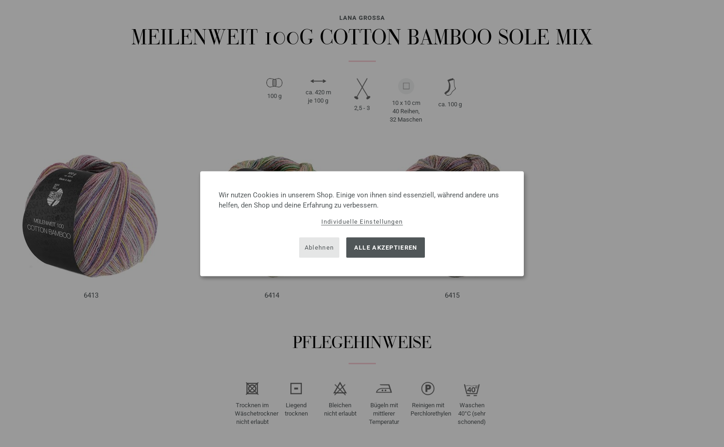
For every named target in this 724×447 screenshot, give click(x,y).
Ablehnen (319, 247)
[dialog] (362, 223)
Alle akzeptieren (385, 247)
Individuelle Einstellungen (362, 221)
